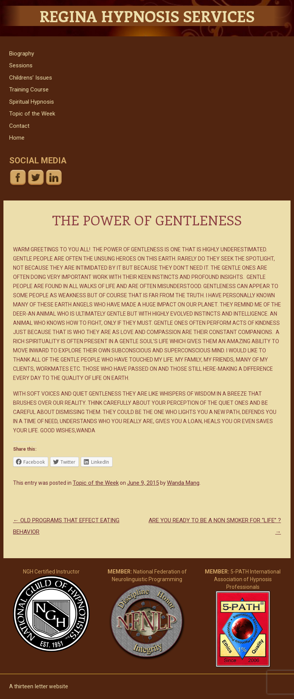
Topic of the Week (32, 113)
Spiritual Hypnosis (31, 101)
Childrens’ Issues (30, 77)
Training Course (29, 89)
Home (16, 137)
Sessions (21, 65)
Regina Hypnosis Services (147, 16)
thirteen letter (31, 686)
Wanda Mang (183, 482)
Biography (21, 53)
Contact (19, 125)
